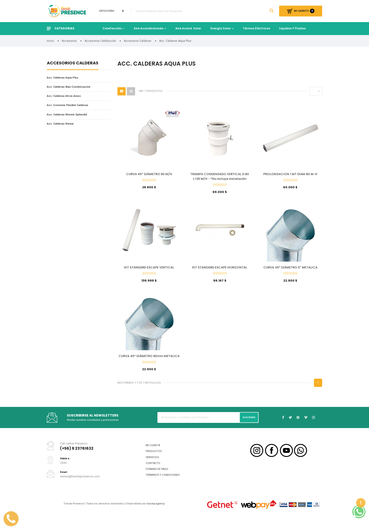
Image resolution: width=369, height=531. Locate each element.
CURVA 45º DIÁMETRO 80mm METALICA (149, 361)
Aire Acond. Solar (188, 28)
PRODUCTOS (154, 459)
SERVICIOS (153, 466)
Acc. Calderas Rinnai (62, 126)
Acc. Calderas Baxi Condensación (72, 87)
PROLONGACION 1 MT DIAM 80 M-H (290, 175)
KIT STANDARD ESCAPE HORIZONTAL (219, 270)
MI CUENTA (153, 453)
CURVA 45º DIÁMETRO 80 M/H (149, 175)
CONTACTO (153, 472)
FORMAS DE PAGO (158, 478)
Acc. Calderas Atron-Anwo (67, 97)
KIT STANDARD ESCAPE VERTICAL (149, 270)
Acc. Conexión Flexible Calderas (71, 107)
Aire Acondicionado (148, 28)
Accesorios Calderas (72, 63)
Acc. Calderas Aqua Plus (65, 78)
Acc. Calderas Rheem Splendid (70, 117)
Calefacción (112, 28)
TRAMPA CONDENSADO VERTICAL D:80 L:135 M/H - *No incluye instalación (219, 177)
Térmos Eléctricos (256, 28)
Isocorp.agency (160, 514)
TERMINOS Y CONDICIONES (164, 485)
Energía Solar (220, 28)
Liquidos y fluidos (292, 28)
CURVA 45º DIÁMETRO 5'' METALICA (290, 270)
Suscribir (248, 424)
